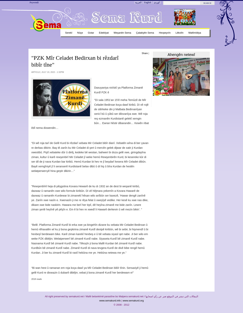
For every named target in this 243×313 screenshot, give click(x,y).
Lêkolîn (180, 32)
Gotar (91, 32)
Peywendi (34, 2)
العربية (138, 2)
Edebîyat (104, 32)
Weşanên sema (122, 32)
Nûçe (80, 32)
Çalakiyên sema (145, 32)
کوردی (157, 2)
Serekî (68, 32)
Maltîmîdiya (195, 32)
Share (145, 53)
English (147, 2)
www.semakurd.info (110, 300)
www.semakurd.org (133, 300)
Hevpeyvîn (164, 32)
